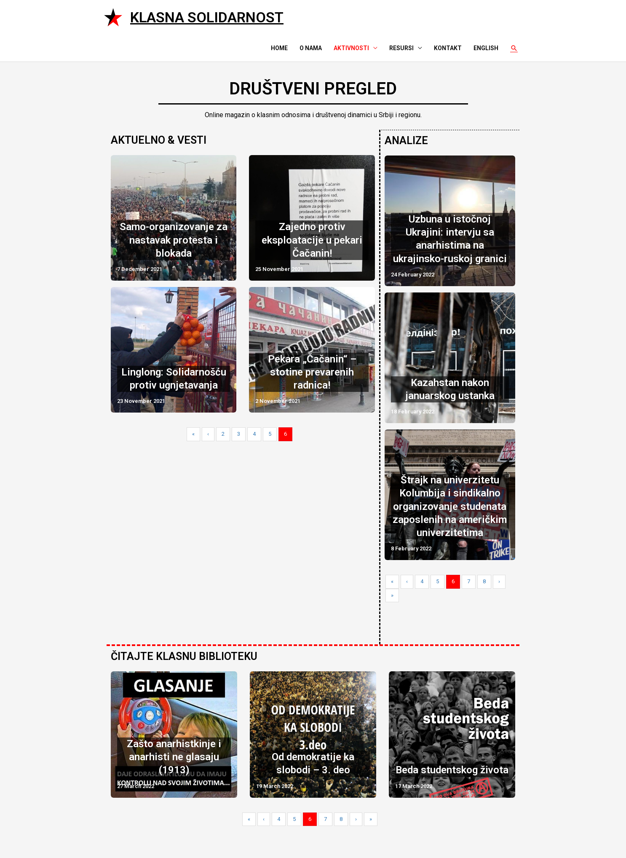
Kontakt (448, 48)
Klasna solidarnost (207, 17)
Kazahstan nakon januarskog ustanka (450, 387)
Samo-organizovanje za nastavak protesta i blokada (173, 240)
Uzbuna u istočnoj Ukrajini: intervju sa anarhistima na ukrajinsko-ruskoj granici (450, 238)
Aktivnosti (351, 48)
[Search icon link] (514, 48)
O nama (311, 48)
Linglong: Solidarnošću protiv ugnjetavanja (173, 378)
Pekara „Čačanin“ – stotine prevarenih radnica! (312, 372)
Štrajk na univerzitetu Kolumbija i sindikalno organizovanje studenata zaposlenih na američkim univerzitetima (450, 504)
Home (279, 48)
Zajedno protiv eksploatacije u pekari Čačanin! (312, 240)
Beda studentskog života (452, 768)
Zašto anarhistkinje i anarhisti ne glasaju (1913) (174, 755)
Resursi (401, 48)
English (486, 48)
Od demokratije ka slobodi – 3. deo (313, 761)
